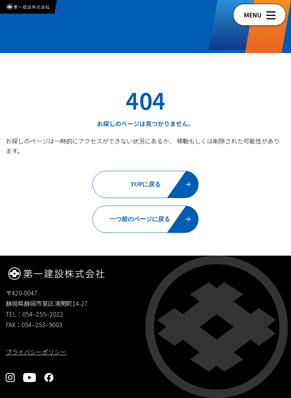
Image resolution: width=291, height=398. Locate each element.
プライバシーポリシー (36, 351)
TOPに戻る (145, 184)
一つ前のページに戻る (140, 219)
